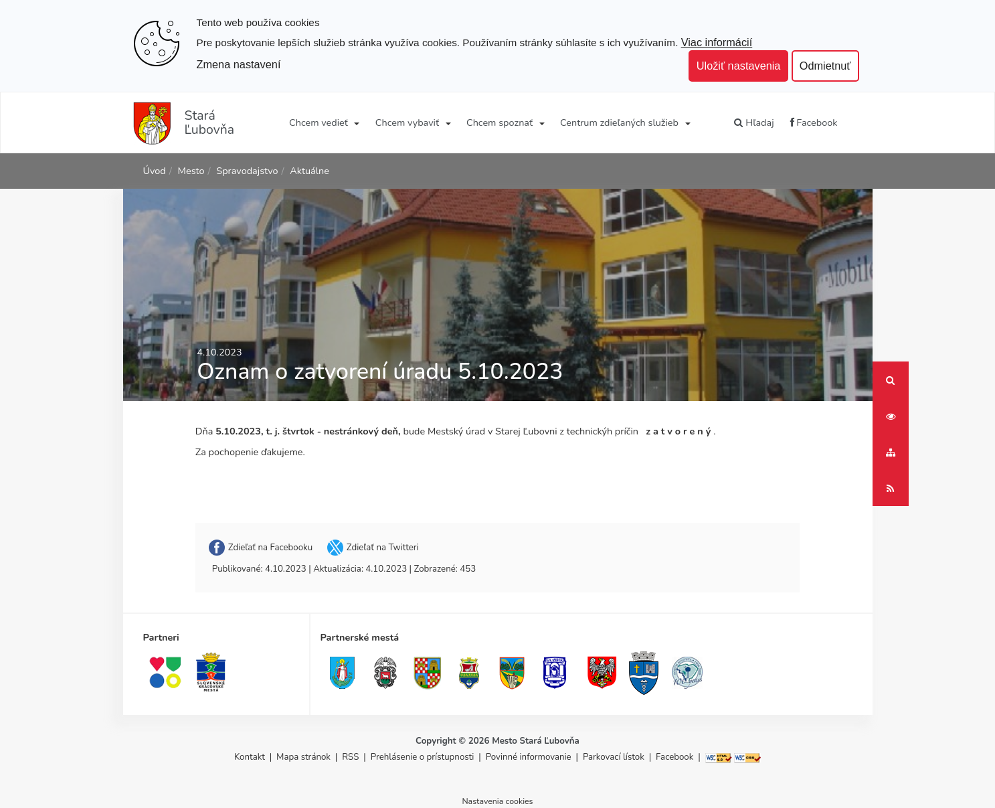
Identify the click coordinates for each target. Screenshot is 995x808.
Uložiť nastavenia (739, 66)
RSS (351, 757)
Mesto (191, 170)
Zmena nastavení (239, 64)
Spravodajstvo (247, 170)
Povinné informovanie (528, 757)
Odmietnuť (825, 66)
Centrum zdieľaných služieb (619, 122)
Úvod (154, 170)
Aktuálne (309, 170)
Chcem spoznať (499, 122)
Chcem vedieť (318, 122)
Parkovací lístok (613, 757)
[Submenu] (356, 122)
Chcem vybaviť (407, 122)
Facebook (814, 122)
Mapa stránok (303, 757)
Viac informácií (717, 42)
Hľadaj (754, 122)
